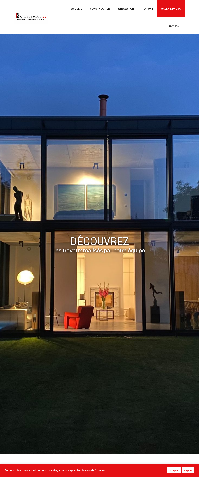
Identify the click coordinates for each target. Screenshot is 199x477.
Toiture (147, 9)
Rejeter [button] (188, 470)
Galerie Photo (171, 9)
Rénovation (126, 9)
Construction (100, 9)
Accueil (76, 9)
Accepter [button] (174, 470)
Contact (175, 26)
